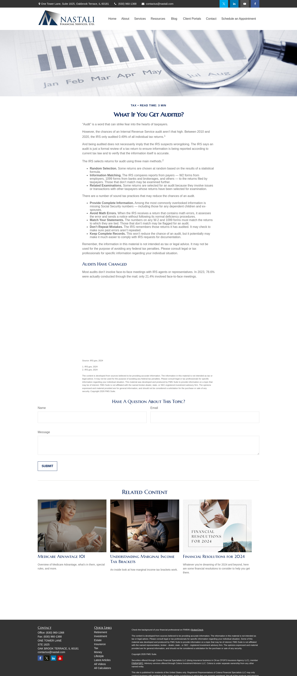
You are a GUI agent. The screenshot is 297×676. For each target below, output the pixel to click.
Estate (98, 640)
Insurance (100, 644)
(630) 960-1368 (125, 3)
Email (154, 407)
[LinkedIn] (234, 4)
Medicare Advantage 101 (61, 556)
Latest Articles (102, 660)
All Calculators (102, 668)
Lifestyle (99, 656)
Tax (96, 648)
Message (44, 432)
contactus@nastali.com (157, 3)
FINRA (135, 663)
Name (42, 407)
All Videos (100, 664)
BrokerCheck (197, 630)
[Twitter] (224, 4)
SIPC (140, 663)
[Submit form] (47, 466)
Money (98, 652)
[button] (112, 19)
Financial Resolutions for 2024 (214, 556)
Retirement (100, 632)
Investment (100, 636)
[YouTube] (244, 4)
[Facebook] (255, 4)
